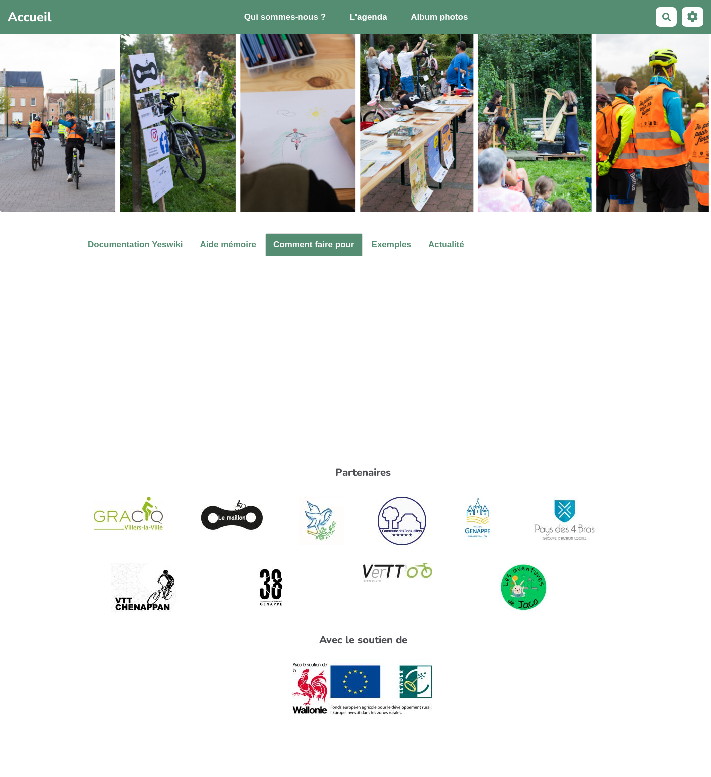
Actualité (446, 244)
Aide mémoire (228, 244)
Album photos (439, 17)
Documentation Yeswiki (135, 244)
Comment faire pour (313, 244)
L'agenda (368, 17)
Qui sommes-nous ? (285, 17)
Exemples (391, 244)
